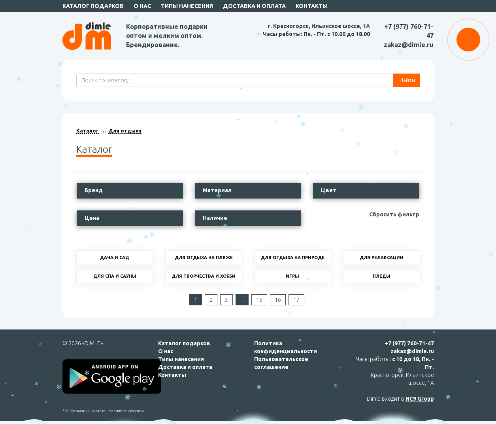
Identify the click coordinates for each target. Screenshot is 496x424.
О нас (142, 6)
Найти (406, 80)
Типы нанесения (187, 6)
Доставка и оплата (254, 6)
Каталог (87, 130)
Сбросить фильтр (394, 214)
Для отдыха (124, 130)
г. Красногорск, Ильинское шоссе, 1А (319, 26)
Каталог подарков (93, 6)
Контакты (312, 6)
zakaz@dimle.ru (409, 44)
